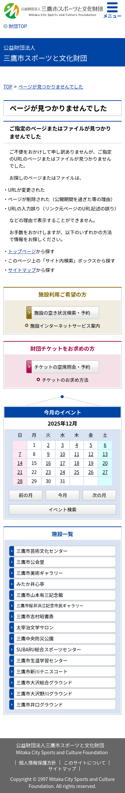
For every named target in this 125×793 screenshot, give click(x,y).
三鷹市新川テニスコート (42, 671)
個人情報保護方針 (37, 762)
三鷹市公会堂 (30, 562)
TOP (7, 86)
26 (91, 472)
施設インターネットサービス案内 (65, 325)
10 (62, 454)
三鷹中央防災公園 (35, 638)
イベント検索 (63, 509)
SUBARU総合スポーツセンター (48, 649)
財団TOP (18, 26)
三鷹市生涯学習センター (42, 660)
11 (76, 454)
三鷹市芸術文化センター (42, 550)
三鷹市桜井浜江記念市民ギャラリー (50, 605)
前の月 (26, 495)
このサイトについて (85, 762)
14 (20, 463)
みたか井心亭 (30, 584)
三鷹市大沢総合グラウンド (44, 682)
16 (48, 463)
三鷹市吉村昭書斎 (35, 616)
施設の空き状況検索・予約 (62, 312)
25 (76, 472)
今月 (62, 495)
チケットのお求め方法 (65, 379)
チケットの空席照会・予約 (62, 366)
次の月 (99, 495)
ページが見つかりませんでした (50, 86)
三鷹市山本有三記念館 (39, 595)
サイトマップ (22, 270)
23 (48, 472)
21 (20, 472)
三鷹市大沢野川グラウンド (44, 693)
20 (105, 463)
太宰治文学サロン (35, 627)
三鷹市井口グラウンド (39, 704)
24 (62, 472)
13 (105, 454)
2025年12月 (62, 423)
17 (62, 463)
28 (20, 481)
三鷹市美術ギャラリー (39, 573)
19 (91, 463)
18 (76, 463)
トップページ (22, 251)
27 (105, 472)
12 (91, 454)
